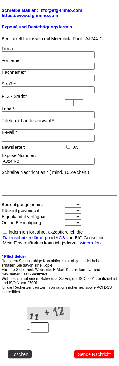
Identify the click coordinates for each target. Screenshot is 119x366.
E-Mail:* (9, 132)
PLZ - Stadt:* (14, 96)
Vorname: (11, 60)
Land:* (8, 108)
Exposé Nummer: (19, 155)
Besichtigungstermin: (22, 208)
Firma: (8, 48)
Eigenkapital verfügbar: (24, 220)
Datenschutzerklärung (24, 241)
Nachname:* (14, 72)
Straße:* (10, 83)
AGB (60, 241)
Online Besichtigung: (22, 226)
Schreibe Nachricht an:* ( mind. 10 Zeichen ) (45, 172)
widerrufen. (91, 246)
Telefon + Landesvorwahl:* (28, 120)
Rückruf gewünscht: (21, 214)
